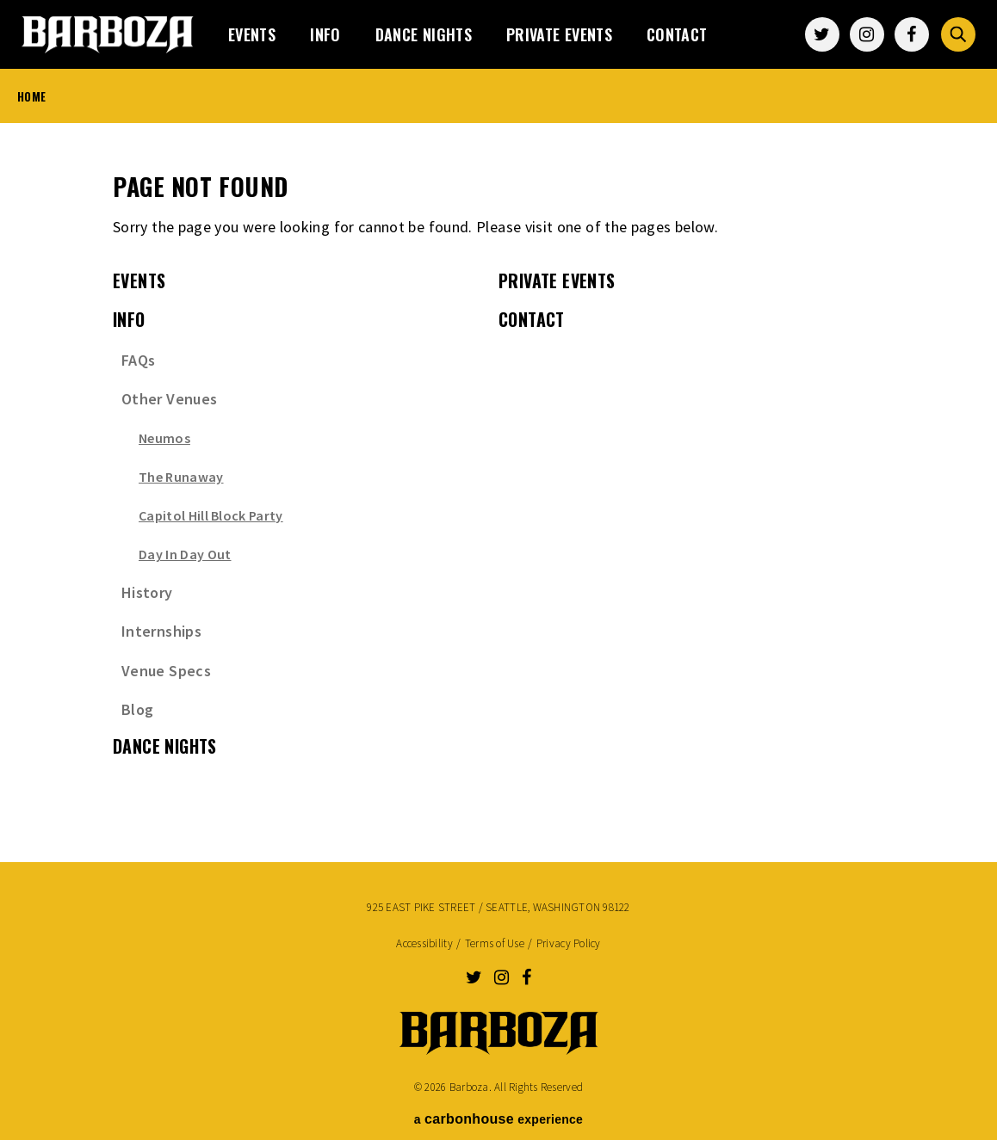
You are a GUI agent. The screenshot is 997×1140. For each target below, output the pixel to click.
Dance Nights (423, 34)
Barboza (108, 34)
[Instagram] (867, 34)
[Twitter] (822, 34)
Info (325, 34)
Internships (161, 631)
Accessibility (424, 943)
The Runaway (181, 476)
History (147, 592)
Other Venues (169, 399)
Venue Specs (166, 671)
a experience (498, 1119)
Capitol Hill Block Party (211, 515)
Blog (137, 709)
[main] (498, 482)
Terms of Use (494, 943)
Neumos (164, 438)
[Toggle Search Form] (958, 34)
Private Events (559, 34)
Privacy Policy (568, 943)
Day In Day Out (185, 554)
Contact (677, 34)
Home (31, 96)
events (252, 34)
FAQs (138, 360)
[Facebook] (912, 34)
